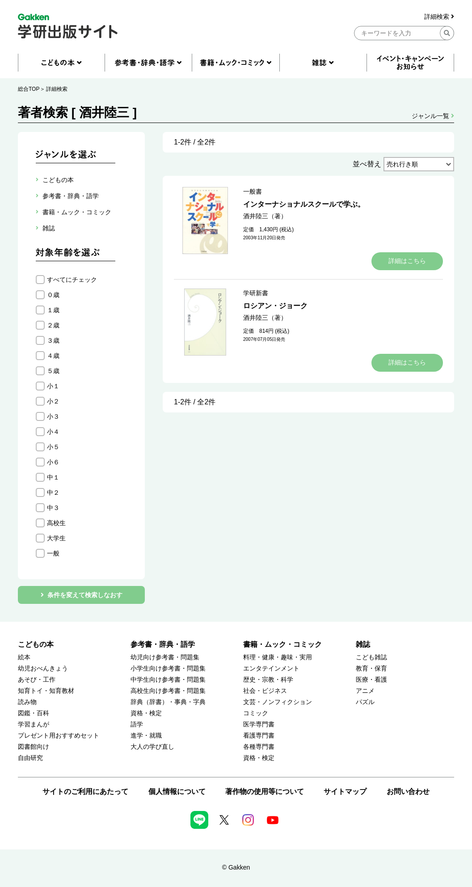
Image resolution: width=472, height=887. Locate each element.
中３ (53, 507)
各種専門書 (258, 746)
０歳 (53, 294)
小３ (53, 416)
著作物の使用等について (264, 791)
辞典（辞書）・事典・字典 (168, 702)
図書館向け (33, 746)
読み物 (27, 702)
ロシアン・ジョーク (275, 306)
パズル (365, 702)
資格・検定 (146, 713)
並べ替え (367, 164)
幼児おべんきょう (43, 668)
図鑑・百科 (33, 713)
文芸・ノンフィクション (277, 702)
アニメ (365, 691)
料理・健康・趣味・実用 (277, 657)
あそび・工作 (36, 679)
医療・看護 (371, 679)
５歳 (53, 370)
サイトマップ (345, 791)
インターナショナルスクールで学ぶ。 (304, 204)
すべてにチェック (72, 279)
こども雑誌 (371, 657)
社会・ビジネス (265, 691)
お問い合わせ (408, 791)
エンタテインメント (271, 668)
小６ (53, 462)
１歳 (53, 310)
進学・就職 (146, 735)
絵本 (24, 657)
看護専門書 (258, 735)
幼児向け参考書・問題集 (165, 657)
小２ (53, 401)
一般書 (252, 191)
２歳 (53, 325)
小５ (53, 446)
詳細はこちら (407, 260)
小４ (53, 431)
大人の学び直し (152, 746)
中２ (53, 492)
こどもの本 (36, 644)
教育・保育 (371, 668)
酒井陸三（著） (265, 216)
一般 (53, 553)
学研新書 (255, 293)
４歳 (53, 355)
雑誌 (363, 644)
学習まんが (33, 724)
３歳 (53, 340)
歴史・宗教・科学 (268, 679)
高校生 (56, 522)
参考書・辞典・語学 (163, 644)
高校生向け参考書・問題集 (168, 691)
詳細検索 (439, 16)
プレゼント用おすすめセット (58, 735)
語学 (137, 724)
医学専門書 (258, 724)
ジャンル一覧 (433, 116)
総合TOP (28, 89)
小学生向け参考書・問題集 (168, 668)
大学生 (56, 538)
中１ (53, 477)
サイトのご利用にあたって (85, 791)
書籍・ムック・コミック (282, 644)
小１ (53, 386)
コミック (255, 713)
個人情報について (177, 791)
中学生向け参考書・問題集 (168, 679)
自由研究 (30, 758)
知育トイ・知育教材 (46, 691)
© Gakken (236, 867)
